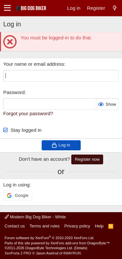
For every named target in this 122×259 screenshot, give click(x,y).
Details (80, 248)
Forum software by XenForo (49, 238)
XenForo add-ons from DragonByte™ (80, 243)
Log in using (16, 184)
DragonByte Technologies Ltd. (49, 248)
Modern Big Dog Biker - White (35, 216)
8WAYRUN (72, 253)
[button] (7, 8)
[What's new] (114, 8)
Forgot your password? (28, 113)
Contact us (15, 226)
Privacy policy (77, 226)
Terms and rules (45, 226)
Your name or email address (33, 64)
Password (14, 92)
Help (99, 226)
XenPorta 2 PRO (18, 253)
